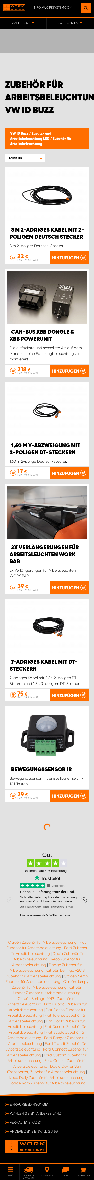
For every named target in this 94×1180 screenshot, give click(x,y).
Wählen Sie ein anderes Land (35, 1113)
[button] (25, 158)
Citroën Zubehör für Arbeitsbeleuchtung (42, 942)
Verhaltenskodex (25, 1122)
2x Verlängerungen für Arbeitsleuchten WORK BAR (44, 554)
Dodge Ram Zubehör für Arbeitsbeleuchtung (47, 1083)
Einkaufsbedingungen (29, 1104)
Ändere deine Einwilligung (34, 1131)
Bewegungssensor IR (41, 769)
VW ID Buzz (19, 133)
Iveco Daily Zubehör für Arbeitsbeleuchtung (46, 1077)
